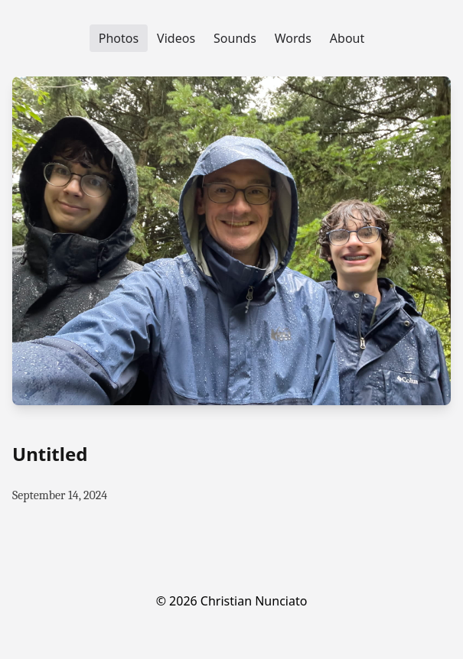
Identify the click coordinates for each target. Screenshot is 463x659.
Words (293, 38)
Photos (119, 38)
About (347, 38)
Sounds (235, 38)
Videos (176, 38)
